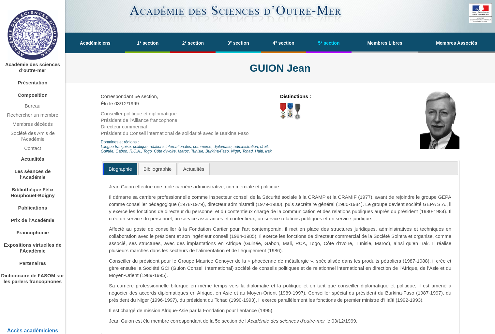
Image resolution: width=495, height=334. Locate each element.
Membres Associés (456, 43)
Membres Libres (384, 43)
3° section (238, 43)
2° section (193, 43)
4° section (283, 43)
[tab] (120, 169)
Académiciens (95, 43)
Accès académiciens (32, 330)
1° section (147, 43)
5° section (328, 43)
